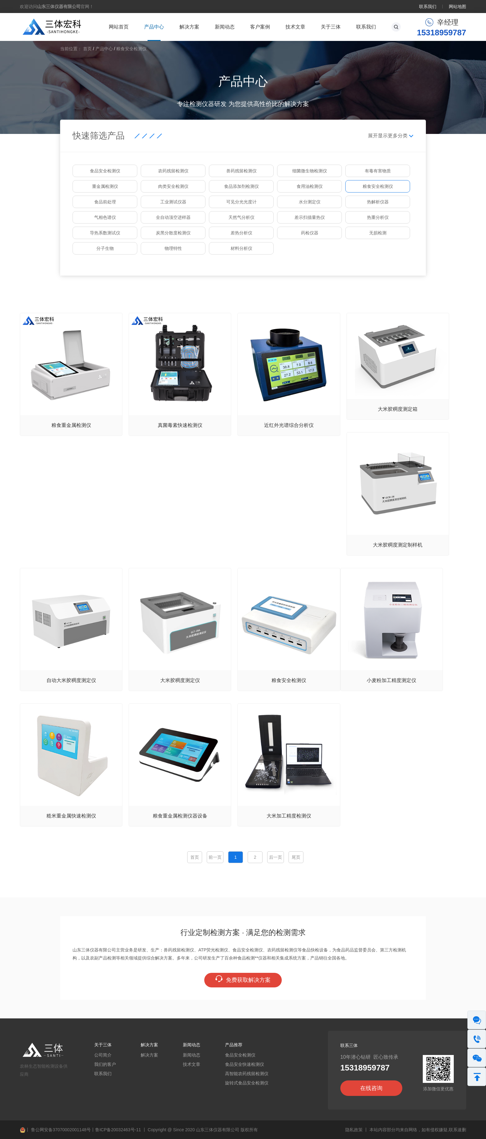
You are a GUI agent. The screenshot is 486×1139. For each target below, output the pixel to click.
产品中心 (154, 26)
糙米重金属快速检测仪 (71, 815)
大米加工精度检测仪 (289, 815)
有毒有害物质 (378, 170)
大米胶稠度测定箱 (398, 409)
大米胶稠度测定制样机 (397, 544)
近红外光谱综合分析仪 (289, 425)
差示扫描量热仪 (309, 217)
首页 (87, 48)
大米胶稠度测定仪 (180, 680)
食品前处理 (105, 201)
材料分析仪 (241, 248)
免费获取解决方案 (243, 979)
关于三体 (331, 26)
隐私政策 (354, 1129)
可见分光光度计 (241, 201)
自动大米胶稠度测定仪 (71, 680)
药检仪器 (309, 232)
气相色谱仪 (105, 217)
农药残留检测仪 (173, 170)
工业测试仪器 (173, 201)
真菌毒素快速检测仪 (180, 425)
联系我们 (427, 6)
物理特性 (173, 248)
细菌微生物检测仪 (309, 170)
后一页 (275, 857)
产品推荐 (233, 1044)
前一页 (215, 857)
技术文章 (295, 26)
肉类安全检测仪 (173, 186)
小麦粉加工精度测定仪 (391, 680)
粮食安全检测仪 (131, 48)
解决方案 (189, 26)
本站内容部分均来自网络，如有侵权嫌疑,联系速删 (417, 1129)
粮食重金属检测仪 (71, 425)
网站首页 (119, 26)
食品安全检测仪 (105, 170)
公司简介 (103, 1055)
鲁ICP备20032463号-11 (118, 1129)
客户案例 (260, 26)
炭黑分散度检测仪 (173, 232)
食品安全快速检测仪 (244, 1064)
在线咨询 (371, 1088)
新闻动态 (225, 26)
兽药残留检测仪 (241, 170)
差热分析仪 (241, 232)
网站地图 (457, 6)
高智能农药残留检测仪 (246, 1073)
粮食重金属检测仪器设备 (180, 815)
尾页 (296, 857)
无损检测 (378, 232)
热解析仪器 (378, 201)
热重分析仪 (378, 217)
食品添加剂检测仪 (241, 186)
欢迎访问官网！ (57, 6)
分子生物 (105, 248)
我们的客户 (105, 1064)
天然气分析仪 (241, 217)
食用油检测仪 (310, 186)
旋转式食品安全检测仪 (246, 1082)
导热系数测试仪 (105, 232)
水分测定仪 (309, 201)
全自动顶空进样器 (173, 217)
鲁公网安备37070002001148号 (55, 1129)
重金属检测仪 (105, 186)
